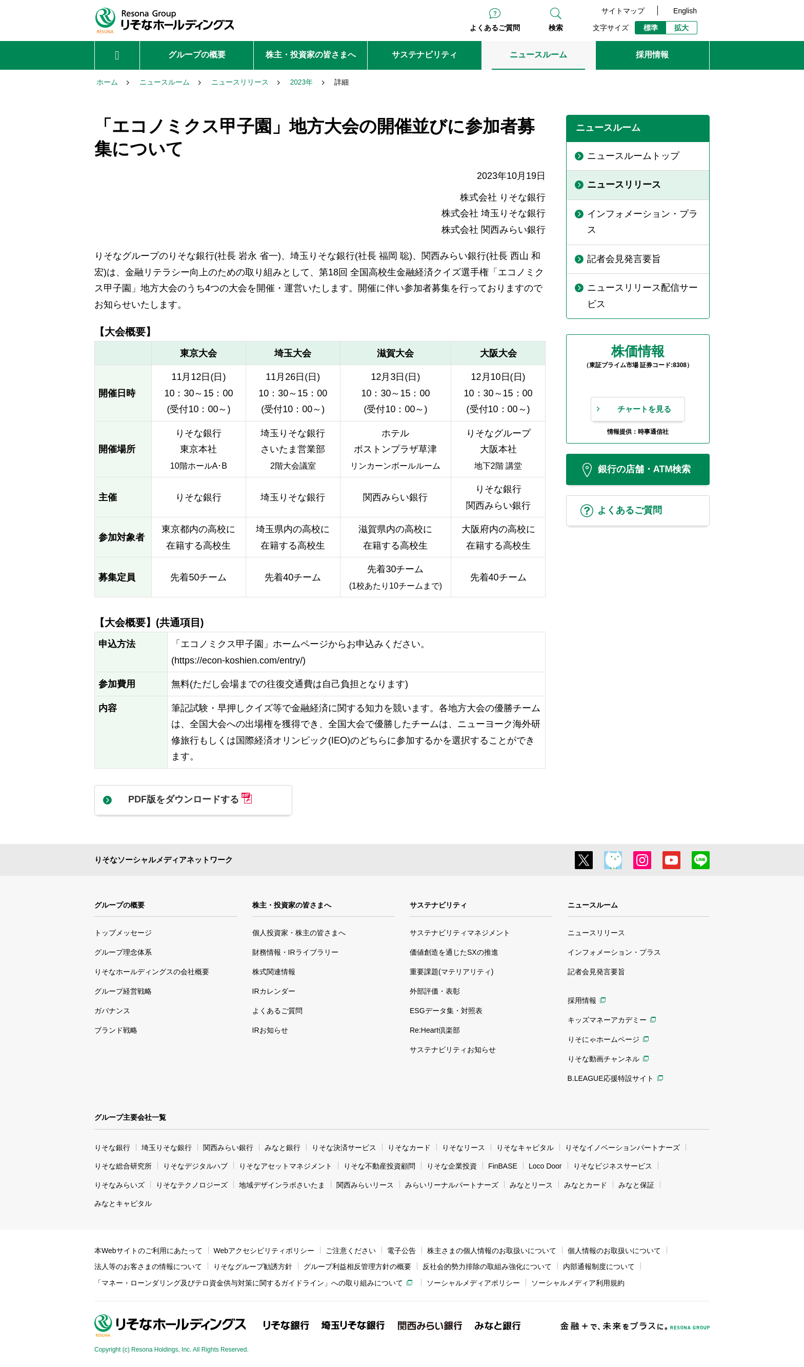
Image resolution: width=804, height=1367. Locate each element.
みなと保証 (636, 1185)
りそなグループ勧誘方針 (252, 1266)
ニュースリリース (596, 933)
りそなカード (409, 1147)
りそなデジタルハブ (195, 1166)
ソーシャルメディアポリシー (473, 1283)
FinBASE (502, 1166)
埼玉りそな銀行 (167, 1147)
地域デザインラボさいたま (282, 1185)
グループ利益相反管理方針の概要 (357, 1266)
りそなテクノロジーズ (192, 1185)
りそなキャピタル (525, 1147)
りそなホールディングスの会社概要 (151, 972)
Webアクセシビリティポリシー (264, 1251)
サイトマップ (623, 11)
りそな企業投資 (452, 1166)
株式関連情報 (273, 972)
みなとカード (585, 1185)
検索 (556, 28)
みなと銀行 (282, 1147)
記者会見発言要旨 (596, 972)
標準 (651, 28)
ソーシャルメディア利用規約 (578, 1283)
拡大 (681, 28)
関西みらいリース (365, 1185)
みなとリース (531, 1185)
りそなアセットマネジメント (285, 1166)
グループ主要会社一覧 (130, 1117)
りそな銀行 (112, 1147)
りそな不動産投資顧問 (379, 1166)
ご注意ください (351, 1251)
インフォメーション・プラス (614, 952)
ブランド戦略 (115, 1030)
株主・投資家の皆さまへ (291, 905)
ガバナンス (112, 1011)
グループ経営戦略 (123, 991)
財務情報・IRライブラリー (295, 952)
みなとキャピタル (123, 1203)
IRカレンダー (273, 991)
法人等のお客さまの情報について (148, 1266)
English (685, 11)
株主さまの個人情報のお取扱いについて (491, 1251)
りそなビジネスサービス (612, 1166)
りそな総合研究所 (123, 1166)
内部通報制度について (599, 1266)
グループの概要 (119, 905)
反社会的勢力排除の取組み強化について (487, 1266)
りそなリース (463, 1147)
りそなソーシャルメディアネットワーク (163, 859)
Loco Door (545, 1166)
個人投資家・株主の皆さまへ (299, 933)
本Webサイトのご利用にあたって (148, 1251)
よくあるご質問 (495, 28)
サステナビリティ (438, 905)
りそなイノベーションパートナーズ (622, 1147)
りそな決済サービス (344, 1147)
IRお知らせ (270, 1030)
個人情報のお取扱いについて (614, 1251)
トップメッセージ (123, 933)
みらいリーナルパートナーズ (451, 1185)
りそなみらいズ (119, 1185)
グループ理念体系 (123, 952)
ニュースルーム (593, 905)
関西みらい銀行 (228, 1147)
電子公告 (401, 1251)
